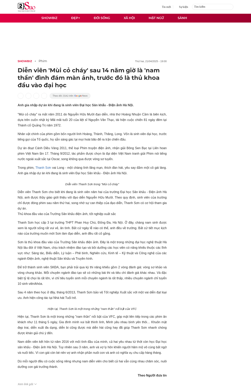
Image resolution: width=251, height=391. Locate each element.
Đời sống (102, 18)
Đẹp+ (75, 18)
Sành (182, 18)
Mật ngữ (156, 18)
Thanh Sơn (43, 167)
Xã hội (129, 18)
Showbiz (49, 18)
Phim (43, 61)
